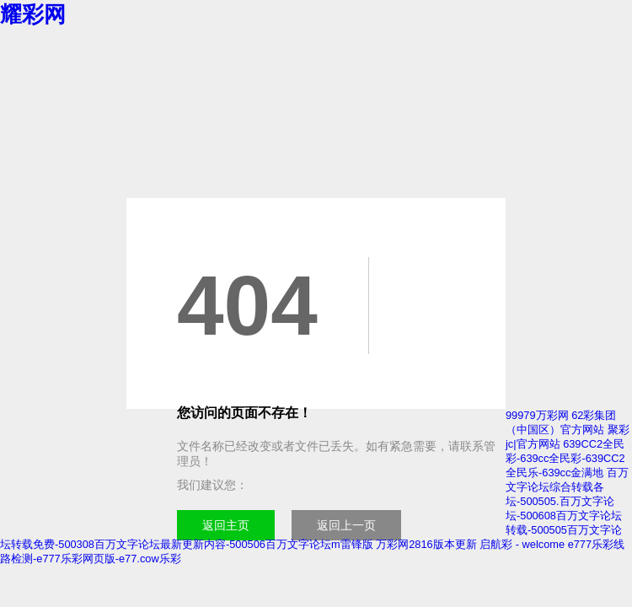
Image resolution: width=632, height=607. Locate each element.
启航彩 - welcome (522, 544)
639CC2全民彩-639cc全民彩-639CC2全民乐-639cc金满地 (565, 458)
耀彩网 (33, 14)
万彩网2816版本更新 (426, 544)
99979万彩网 (537, 415)
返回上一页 (346, 525)
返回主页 (225, 525)
